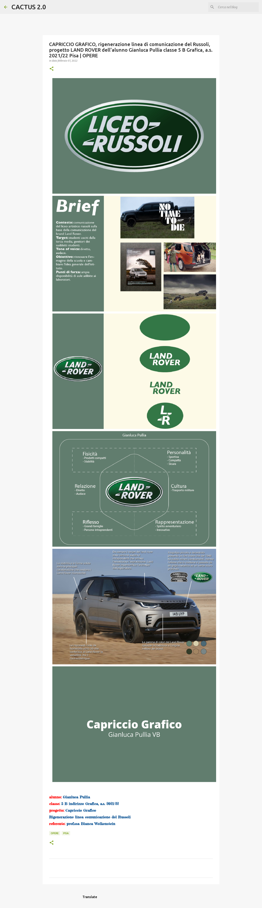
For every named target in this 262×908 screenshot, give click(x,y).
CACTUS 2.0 (28, 6)
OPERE (55, 833)
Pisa (66, 833)
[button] (51, 69)
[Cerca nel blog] (237, 7)
